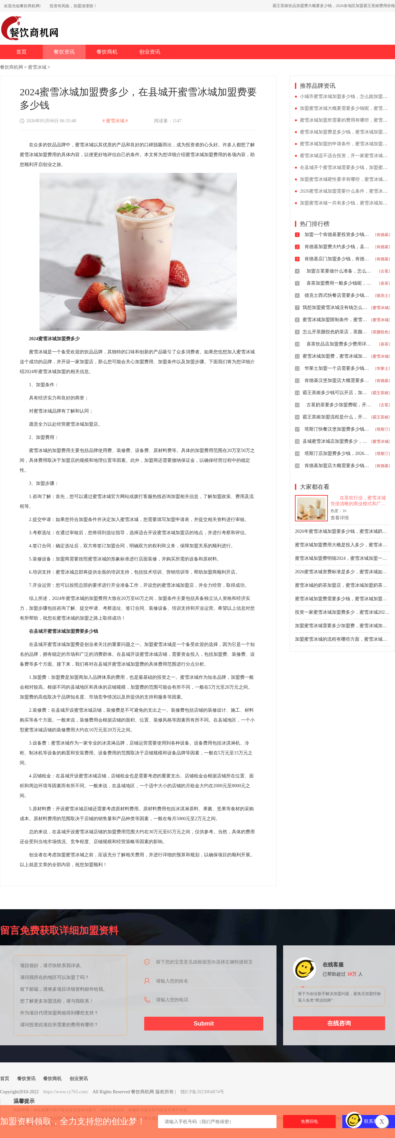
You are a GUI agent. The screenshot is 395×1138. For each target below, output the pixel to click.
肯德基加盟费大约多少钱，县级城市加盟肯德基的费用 (337, 246)
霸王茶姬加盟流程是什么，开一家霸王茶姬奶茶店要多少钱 (335, 417)
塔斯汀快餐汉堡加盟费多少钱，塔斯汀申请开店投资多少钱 (337, 429)
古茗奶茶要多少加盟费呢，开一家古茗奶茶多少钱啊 (339, 404)
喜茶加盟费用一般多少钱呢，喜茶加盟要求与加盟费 (339, 283)
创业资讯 (149, 52)
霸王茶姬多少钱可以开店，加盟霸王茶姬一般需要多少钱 (335, 392)
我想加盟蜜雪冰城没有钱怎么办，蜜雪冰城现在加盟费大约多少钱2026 (335, 307)
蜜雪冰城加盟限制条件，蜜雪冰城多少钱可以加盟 (335, 319)
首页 (21, 52)
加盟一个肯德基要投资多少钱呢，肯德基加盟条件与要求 (337, 234)
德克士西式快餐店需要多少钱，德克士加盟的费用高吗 (337, 295)
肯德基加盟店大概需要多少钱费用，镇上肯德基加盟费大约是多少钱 (337, 465)
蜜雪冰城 (37, 67)
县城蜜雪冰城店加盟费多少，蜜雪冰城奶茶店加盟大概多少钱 (335, 441)
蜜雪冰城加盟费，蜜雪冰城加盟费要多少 (335, 356)
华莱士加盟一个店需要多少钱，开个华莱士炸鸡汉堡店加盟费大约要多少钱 (337, 368)
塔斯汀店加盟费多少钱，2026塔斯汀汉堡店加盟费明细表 (337, 453)
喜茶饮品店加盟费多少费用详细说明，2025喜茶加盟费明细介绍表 (339, 344)
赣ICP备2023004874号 (202, 1091)
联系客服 (373, 1121)
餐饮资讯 (64, 52)
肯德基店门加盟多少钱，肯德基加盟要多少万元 (337, 258)
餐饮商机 (107, 52)
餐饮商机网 (11, 67)
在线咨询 (339, 1023)
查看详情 (339, 517)
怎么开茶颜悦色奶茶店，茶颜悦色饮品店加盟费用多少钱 (335, 331)
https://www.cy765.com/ (66, 1091)
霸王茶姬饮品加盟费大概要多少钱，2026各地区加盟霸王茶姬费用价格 (334, 6)
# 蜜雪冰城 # (115, 120)
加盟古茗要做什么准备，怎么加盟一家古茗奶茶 (339, 271)
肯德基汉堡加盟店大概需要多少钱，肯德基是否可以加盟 (337, 380)
